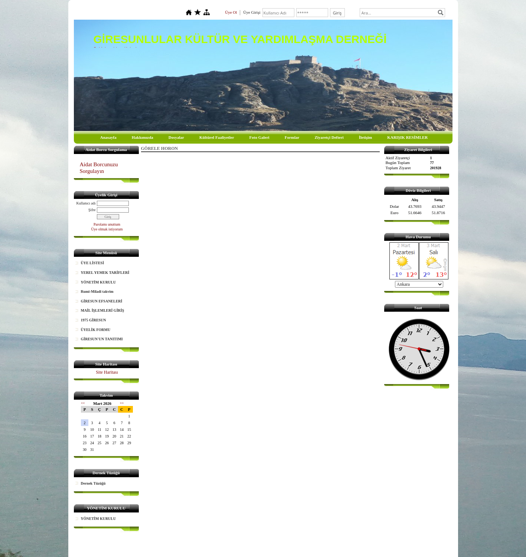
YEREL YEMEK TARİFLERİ (105, 273)
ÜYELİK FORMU (96, 330)
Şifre (91, 210)
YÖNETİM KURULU (98, 282)
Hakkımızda (142, 137)
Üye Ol (231, 12)
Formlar (292, 137)
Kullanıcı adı (86, 203)
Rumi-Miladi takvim (97, 291)
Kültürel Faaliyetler (216, 137)
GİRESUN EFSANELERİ (101, 301)
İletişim (365, 137)
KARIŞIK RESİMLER (407, 137)
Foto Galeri (259, 137)
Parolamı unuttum (107, 224)
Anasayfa (108, 137)
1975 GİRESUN (93, 320)
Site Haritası (107, 372)
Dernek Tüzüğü (93, 483)
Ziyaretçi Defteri (328, 137)
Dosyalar (176, 137)
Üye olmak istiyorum (107, 229)
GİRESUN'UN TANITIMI (102, 339)
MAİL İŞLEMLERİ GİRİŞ (102, 310)
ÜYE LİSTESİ (92, 263)
